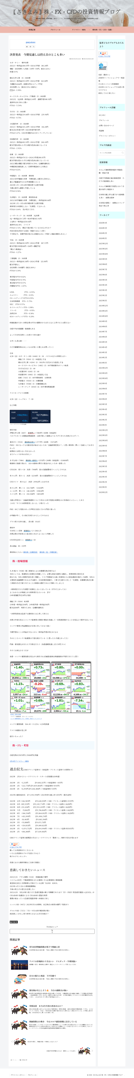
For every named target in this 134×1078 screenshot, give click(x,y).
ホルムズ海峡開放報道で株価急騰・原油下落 (110, 171)
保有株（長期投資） (30, 552)
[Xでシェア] (52, 931)
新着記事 (13, 922)
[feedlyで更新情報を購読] (30, 46)
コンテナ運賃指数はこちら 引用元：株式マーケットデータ (26, 718)
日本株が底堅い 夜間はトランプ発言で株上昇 (111, 204)
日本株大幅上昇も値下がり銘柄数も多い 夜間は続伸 (111, 196)
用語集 (101, 130)
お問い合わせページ (106, 125)
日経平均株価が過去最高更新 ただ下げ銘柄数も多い (111, 179)
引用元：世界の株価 (15, 714)
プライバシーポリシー (107, 136)
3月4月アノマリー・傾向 (19, 761)
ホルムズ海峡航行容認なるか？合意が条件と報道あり (111, 188)
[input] (111, 152)
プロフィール (104, 120)
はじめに (102, 115)
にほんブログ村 (16, 847)
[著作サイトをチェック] (27, 46)
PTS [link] (11, 90)
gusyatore (30, 42)
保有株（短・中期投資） (48, 552)
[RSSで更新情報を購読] (33, 46)
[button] (123, 152)
